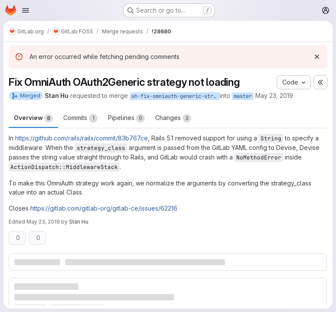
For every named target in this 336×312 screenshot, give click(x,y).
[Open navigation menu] (26, 10)
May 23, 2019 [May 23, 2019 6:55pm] (274, 95)
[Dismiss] (317, 57)
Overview (33, 118)
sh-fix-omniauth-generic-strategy (175, 96)
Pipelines (126, 118)
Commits (80, 118)
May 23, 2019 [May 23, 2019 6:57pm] (43, 221)
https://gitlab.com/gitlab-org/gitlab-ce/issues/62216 (103, 208)
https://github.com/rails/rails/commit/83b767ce (81, 138)
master (243, 96)
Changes (173, 118)
